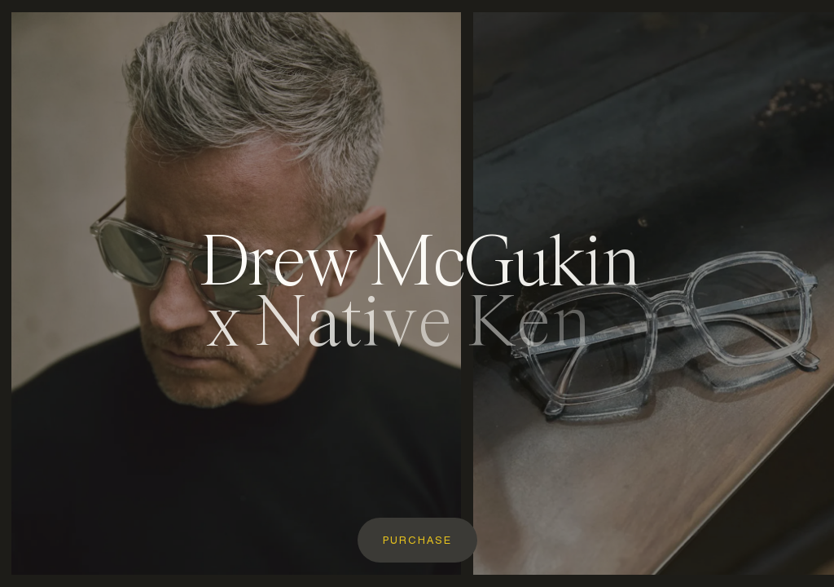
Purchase (417, 541)
